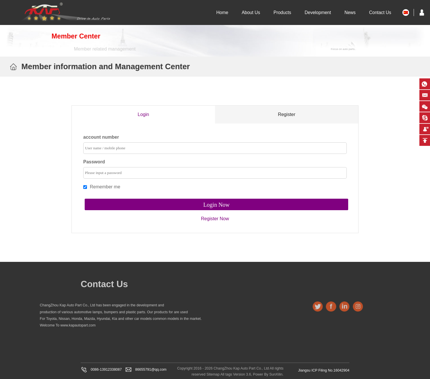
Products (282, 12)
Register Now (215, 217)
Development (318, 12)
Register (286, 114)
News (350, 12)
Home (222, 12)
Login (143, 114)
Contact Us (380, 12)
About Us (251, 12)
